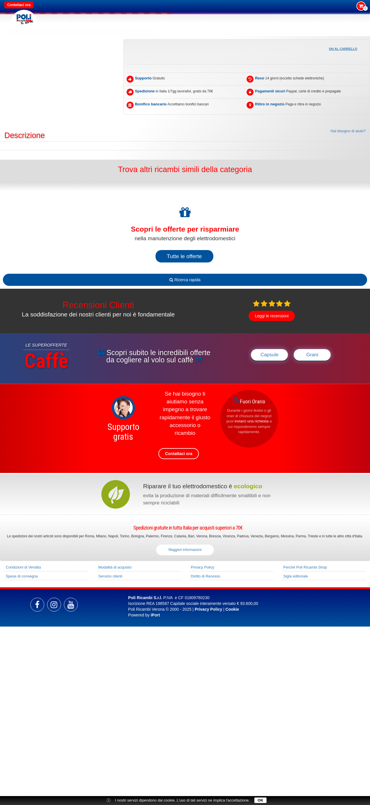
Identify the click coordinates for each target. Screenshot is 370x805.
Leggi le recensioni (272, 316)
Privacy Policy (202, 567)
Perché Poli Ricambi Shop (305, 567)
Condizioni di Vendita (23, 567)
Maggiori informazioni (185, 550)
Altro (114, 21)
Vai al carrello (343, 49)
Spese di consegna (22, 576)
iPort (155, 615)
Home (16, 32)
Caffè (96, 21)
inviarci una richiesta (251, 421)
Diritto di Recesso (205, 576)
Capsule (269, 354)
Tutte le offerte (184, 256)
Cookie (232, 609)
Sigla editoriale (295, 576)
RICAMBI (56, 21)
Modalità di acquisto (115, 567)
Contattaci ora (19, 5)
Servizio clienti (110, 576)
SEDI (130, 21)
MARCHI (76, 21)
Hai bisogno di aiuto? (348, 131)
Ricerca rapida (184, 279)
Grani (312, 354)
